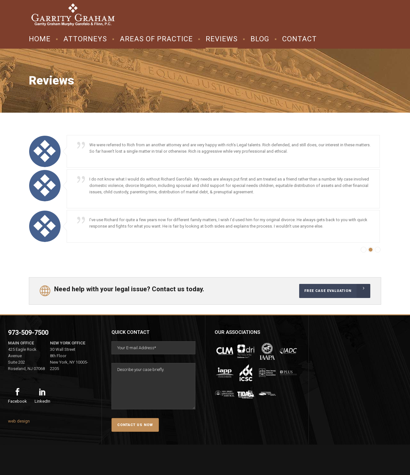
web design (19, 421)
